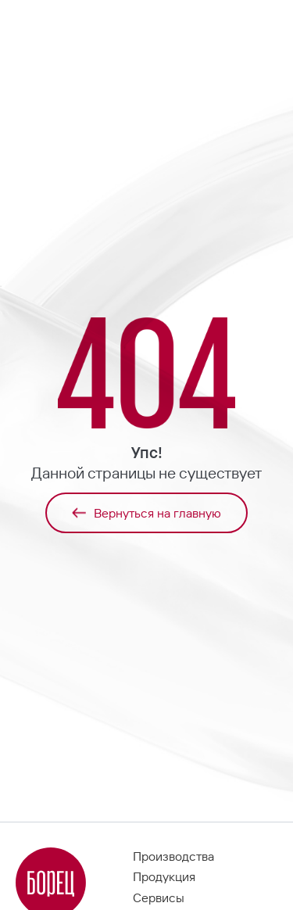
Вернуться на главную (146, 513)
